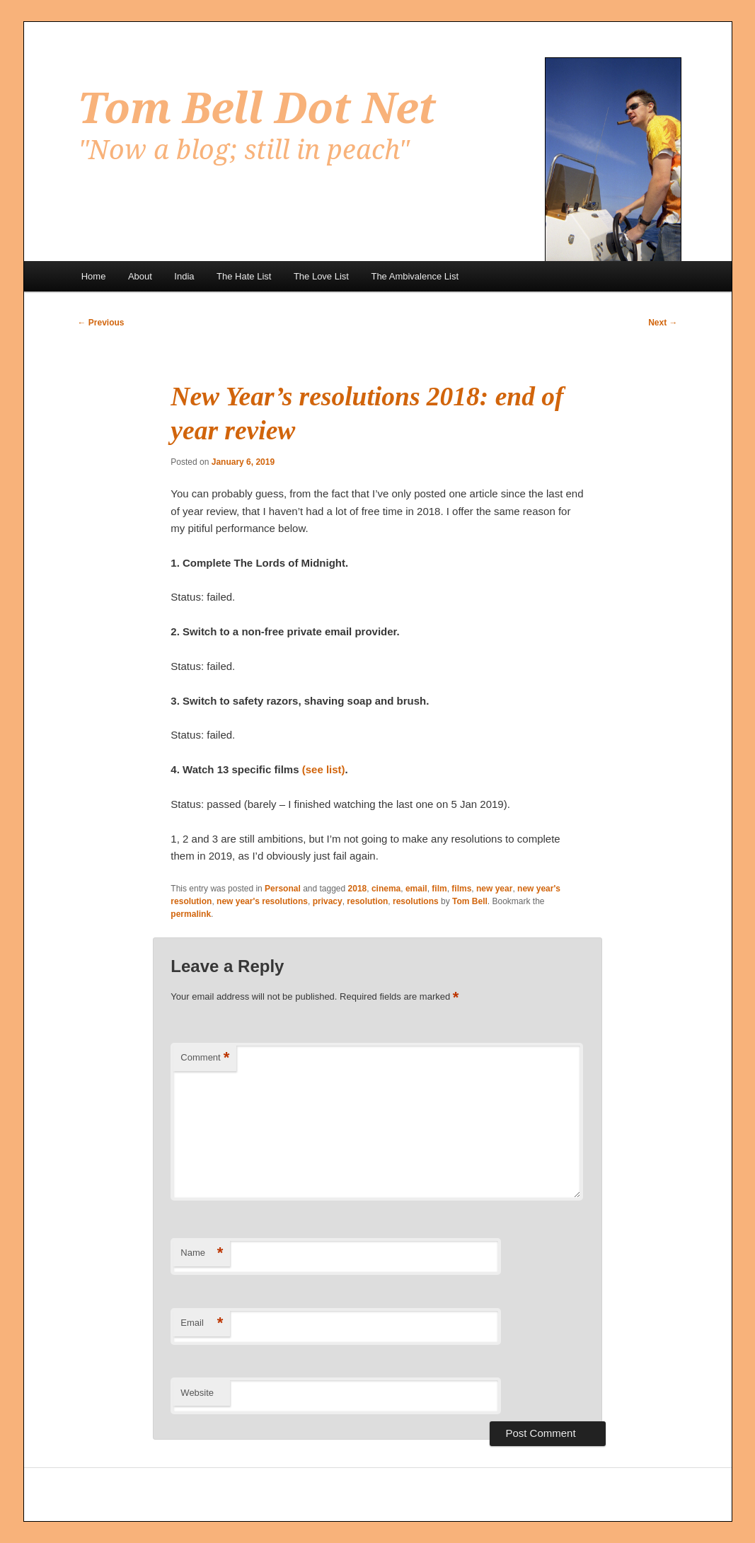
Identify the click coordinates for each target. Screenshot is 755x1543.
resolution (367, 901)
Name (201, 1253)
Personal (283, 889)
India (184, 276)
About (140, 276)
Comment (204, 1058)
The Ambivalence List (415, 276)
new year (494, 889)
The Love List (321, 276)
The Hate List (244, 276)
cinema (385, 889)
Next (662, 323)
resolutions (416, 901)
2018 (357, 889)
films (461, 889)
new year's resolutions (262, 901)
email (416, 889)
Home (93, 276)
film (439, 889)
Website (197, 1392)
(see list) (323, 769)
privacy (327, 901)
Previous (101, 323)
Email (201, 1323)
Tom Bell (470, 901)
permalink (191, 914)
